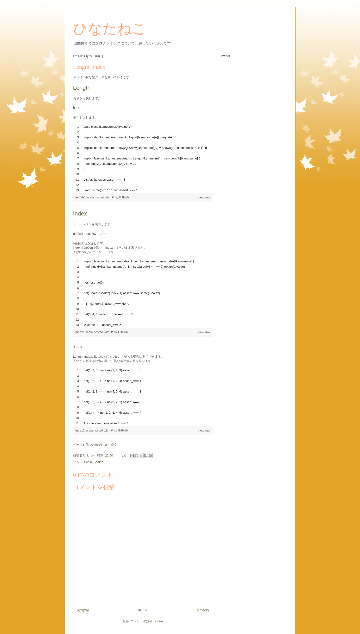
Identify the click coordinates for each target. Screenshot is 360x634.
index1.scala (85, 332)
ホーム (142, 610)
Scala (88, 462)
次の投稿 (83, 610)
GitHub (124, 197)
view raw (204, 197)
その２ (102, 444)
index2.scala (85, 430)
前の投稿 (202, 610)
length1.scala (85, 197)
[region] (143, 158)
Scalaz (98, 462)
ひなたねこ (109, 29)
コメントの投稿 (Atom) (147, 621)
